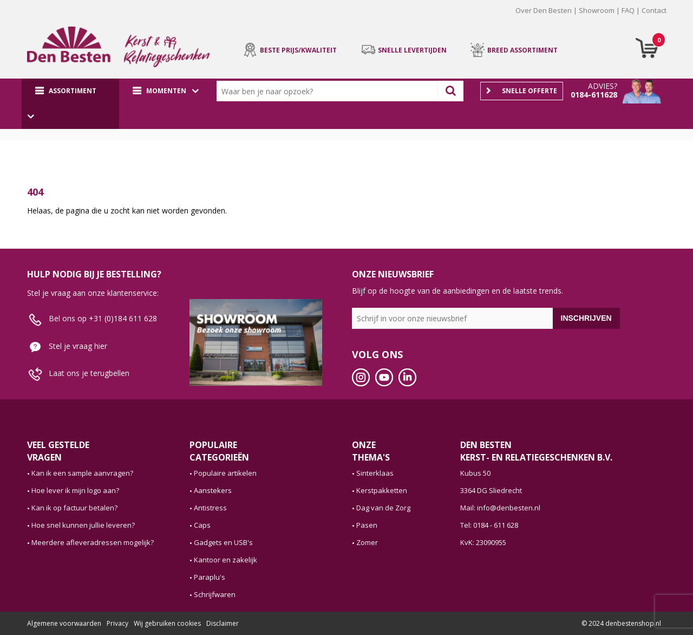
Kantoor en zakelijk (225, 560)
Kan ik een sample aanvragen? (82, 473)
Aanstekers (213, 490)
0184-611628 (594, 94)
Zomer (367, 542)
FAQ (628, 10)
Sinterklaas (375, 473)
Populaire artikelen (225, 473)
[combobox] (330, 91)
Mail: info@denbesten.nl (500, 508)
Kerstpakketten (381, 490)
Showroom (596, 10)
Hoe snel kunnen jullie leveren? (83, 525)
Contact (654, 10)
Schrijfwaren (215, 594)
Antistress (210, 508)
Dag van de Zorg (383, 508)
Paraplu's (209, 577)
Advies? (602, 86)
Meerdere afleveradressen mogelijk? (92, 542)
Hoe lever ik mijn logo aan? (75, 490)
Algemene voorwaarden (64, 623)
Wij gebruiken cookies (167, 623)
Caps (202, 525)
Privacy (117, 623)
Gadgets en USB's (223, 542)
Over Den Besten (543, 10)
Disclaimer (222, 623)
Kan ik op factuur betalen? (74, 508)
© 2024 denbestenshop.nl (621, 623)
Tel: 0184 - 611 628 (489, 525)
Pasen (366, 525)
